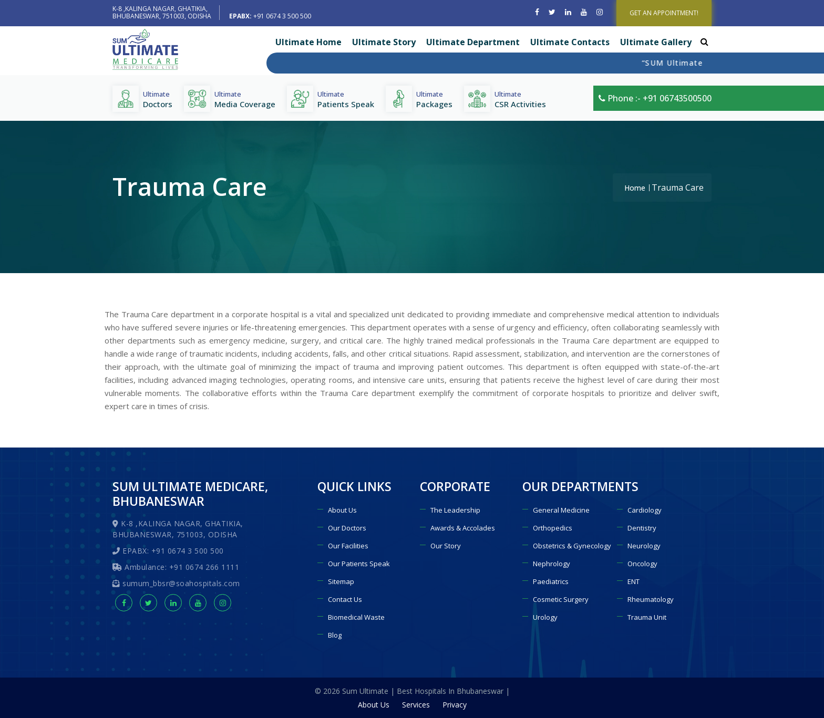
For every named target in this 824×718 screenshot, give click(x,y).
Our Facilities (348, 545)
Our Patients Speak (359, 563)
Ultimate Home (308, 42)
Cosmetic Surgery (561, 599)
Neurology (644, 545)
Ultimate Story (384, 42)
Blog (335, 635)
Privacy (454, 705)
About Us (342, 510)
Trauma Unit (646, 617)
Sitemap (341, 581)
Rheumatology (650, 599)
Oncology (642, 563)
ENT (633, 581)
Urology (545, 617)
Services (416, 705)
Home (634, 187)
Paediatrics (551, 581)
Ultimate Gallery (656, 42)
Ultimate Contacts (570, 42)
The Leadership (455, 510)
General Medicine (561, 510)
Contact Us (345, 599)
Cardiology (644, 510)
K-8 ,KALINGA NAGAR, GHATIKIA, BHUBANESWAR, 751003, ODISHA (161, 12)
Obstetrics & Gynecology (572, 545)
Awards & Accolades (462, 528)
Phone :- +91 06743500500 (655, 98)
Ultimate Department (473, 42)
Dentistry (641, 528)
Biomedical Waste (356, 617)
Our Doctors (347, 528)
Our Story (445, 545)
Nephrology (551, 563)
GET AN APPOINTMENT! (664, 12)
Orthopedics (552, 528)
